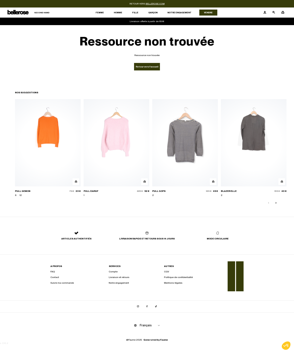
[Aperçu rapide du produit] (76, 181)
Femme (100, 12)
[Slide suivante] (276, 203)
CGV (166, 271)
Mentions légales (173, 283)
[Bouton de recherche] (274, 12)
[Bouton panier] (282, 12)
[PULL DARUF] (116, 148)
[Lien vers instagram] (138, 306)
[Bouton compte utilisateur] (264, 12)
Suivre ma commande (62, 283)
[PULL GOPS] (185, 148)
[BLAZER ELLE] (253, 148)
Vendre (208, 12)
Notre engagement (179, 12)
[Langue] (150, 325)
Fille (135, 12)
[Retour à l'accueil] (29, 12)
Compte (113, 271)
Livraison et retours (119, 277)
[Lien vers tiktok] (156, 306)
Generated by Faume (155, 340)
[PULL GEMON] (48, 148)
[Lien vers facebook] (147, 306)
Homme (118, 12)
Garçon (153, 12)
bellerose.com (155, 3)
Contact (54, 277)
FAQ (52, 271)
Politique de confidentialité (178, 277)
